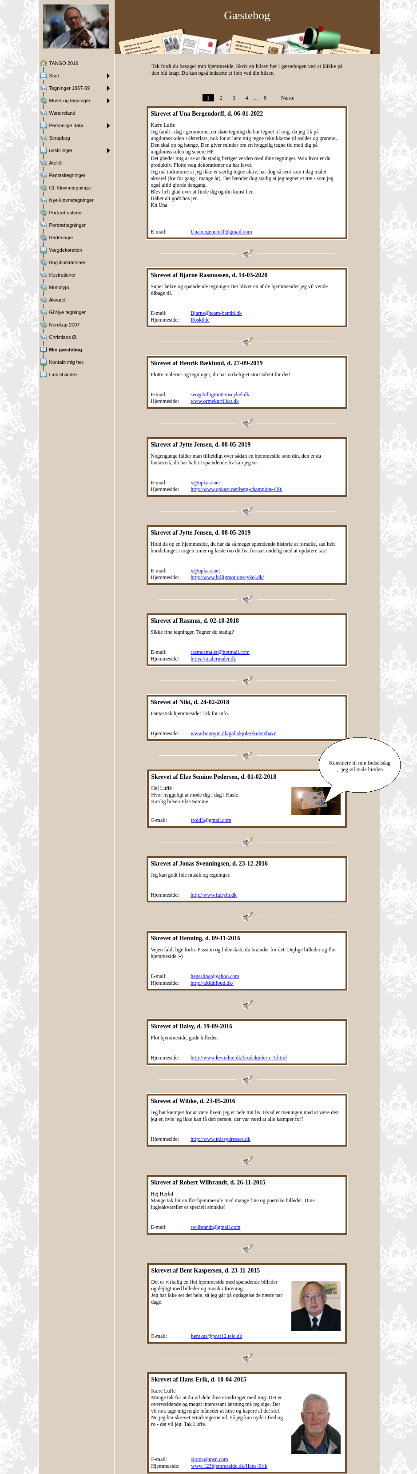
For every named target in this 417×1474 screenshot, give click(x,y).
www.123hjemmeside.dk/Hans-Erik (229, 1466)
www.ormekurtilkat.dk (215, 401)
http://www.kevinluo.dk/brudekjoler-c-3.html (239, 1058)
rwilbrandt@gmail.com (215, 1227)
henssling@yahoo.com (215, 976)
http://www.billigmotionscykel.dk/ (227, 577)
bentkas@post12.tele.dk (216, 1336)
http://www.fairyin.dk (214, 895)
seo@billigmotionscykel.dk (220, 394)
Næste (287, 98)
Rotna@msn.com (209, 1459)
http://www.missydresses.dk (220, 1139)
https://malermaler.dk (213, 659)
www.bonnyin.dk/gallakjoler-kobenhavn (234, 733)
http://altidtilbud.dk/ (212, 983)
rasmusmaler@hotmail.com (220, 652)
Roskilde (200, 320)
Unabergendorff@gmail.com (221, 232)
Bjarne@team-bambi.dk (216, 313)
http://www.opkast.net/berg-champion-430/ (236, 489)
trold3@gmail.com (211, 820)
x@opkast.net (205, 482)
